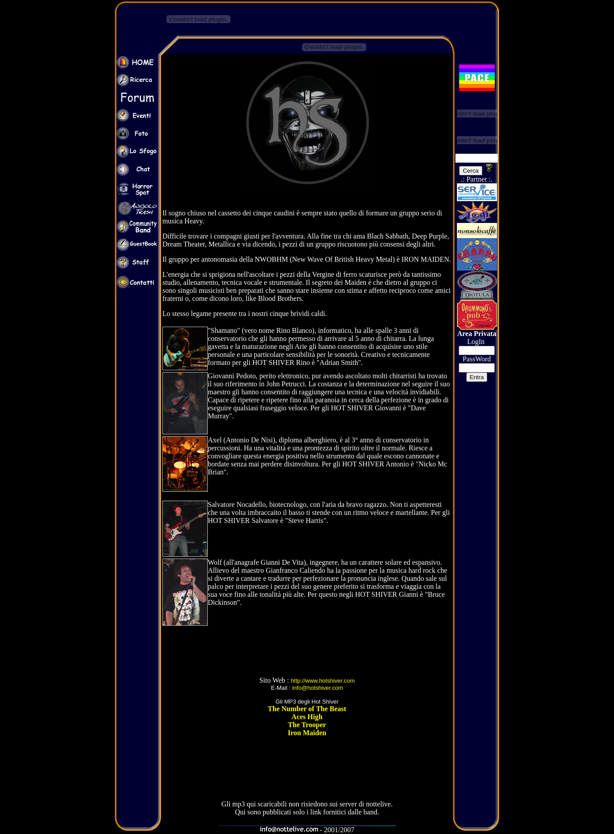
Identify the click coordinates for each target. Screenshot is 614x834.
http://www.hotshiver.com (323, 680)
